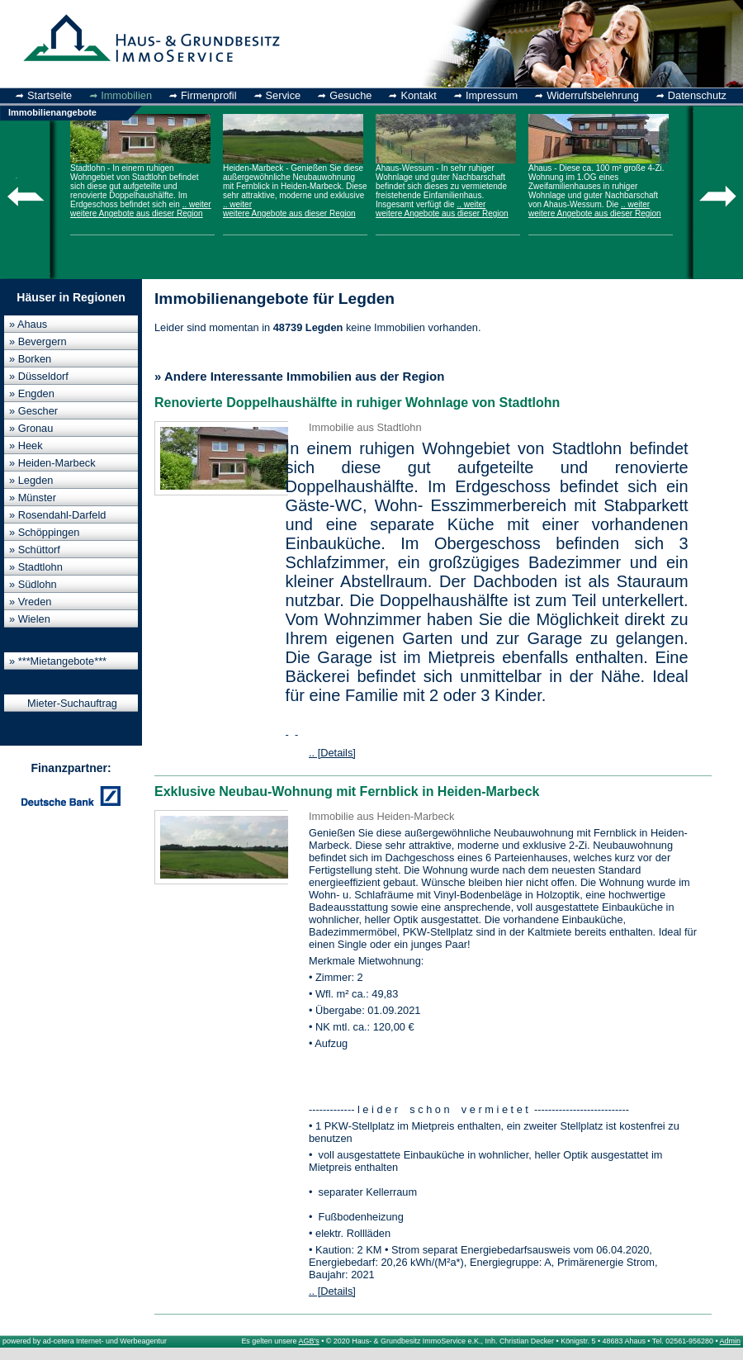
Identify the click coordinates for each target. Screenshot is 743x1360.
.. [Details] (332, 752)
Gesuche (350, 95)
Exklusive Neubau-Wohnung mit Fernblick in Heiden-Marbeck (346, 791)
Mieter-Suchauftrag (72, 703)
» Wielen (29, 619)
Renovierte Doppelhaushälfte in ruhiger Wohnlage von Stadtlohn (357, 403)
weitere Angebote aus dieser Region (136, 213)
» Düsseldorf (39, 376)
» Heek (26, 445)
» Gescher (33, 411)
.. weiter (196, 204)
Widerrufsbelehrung (593, 95)
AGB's (309, 1341)
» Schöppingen (44, 532)
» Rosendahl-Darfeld (57, 515)
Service (283, 95)
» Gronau (31, 428)
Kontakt (418, 95)
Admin (730, 1341)
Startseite (49, 95)
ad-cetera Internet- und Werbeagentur (105, 1341)
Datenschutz (697, 95)
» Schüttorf (34, 549)
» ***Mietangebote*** (57, 661)
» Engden (31, 393)
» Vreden (30, 601)
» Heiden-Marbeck (52, 463)
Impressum (492, 95)
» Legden (31, 480)
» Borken (30, 359)
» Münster (32, 497)
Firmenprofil (209, 95)
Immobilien (126, 95)
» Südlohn (33, 584)
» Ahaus (28, 324)
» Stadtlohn (36, 567)
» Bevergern (38, 341)
